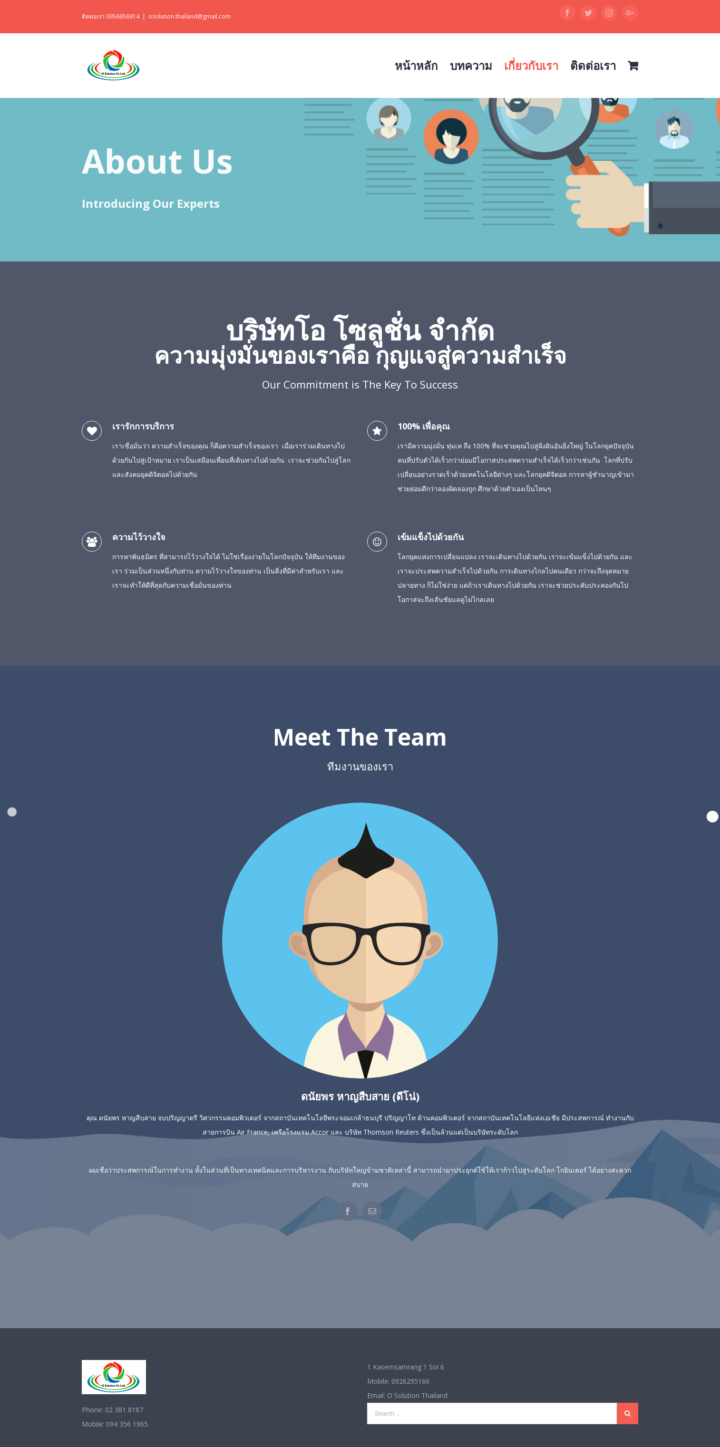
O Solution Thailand (417, 1395)
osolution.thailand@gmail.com (189, 16)
